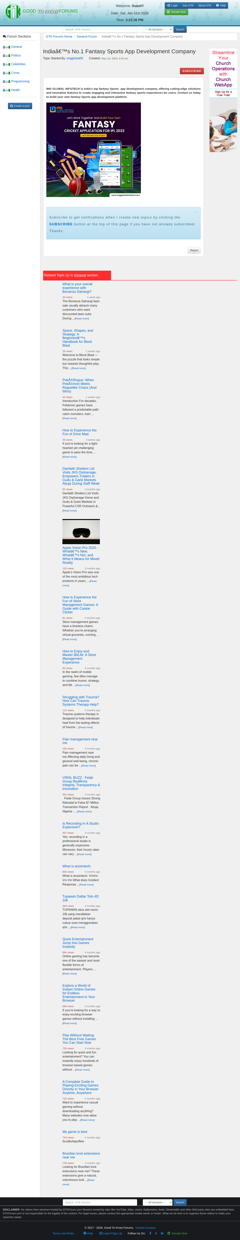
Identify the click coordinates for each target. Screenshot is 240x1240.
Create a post (20, 105)
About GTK (204, 5)
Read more (81, 318)
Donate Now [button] (176, 11)
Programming (16, 81)
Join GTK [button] (188, 5)
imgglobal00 (75, 58)
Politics (12, 55)
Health (11, 90)
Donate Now (177, 1233)
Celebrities (14, 64)
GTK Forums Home (59, 36)
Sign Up (117, 1233)
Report (194, 250)
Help (221, 5)
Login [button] (172, 5)
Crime (11, 72)
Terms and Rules (63, 1233)
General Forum (87, 36)
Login (104, 1233)
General (12, 46)
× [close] (196, 212)
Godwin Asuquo (145, 1227)
